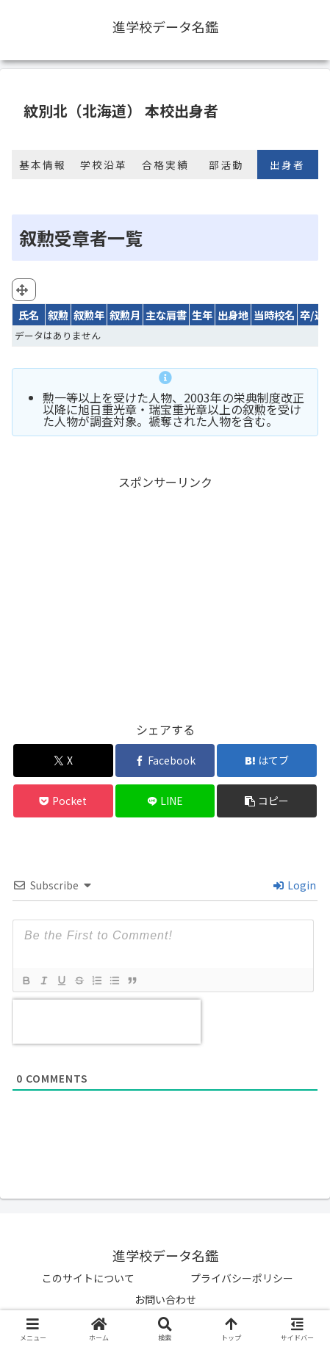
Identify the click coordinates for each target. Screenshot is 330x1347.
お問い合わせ (165, 1299)
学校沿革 (103, 164)
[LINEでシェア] (165, 800)
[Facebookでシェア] (165, 760)
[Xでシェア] (63, 760)
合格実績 (165, 164)
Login (294, 885)
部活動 (226, 164)
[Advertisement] (165, 595)
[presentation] (106, 1022)
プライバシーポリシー (241, 1278)
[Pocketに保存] (63, 800)
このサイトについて (88, 1278)
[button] (267, 800)
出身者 (287, 164)
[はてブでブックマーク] (267, 760)
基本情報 (42, 164)
